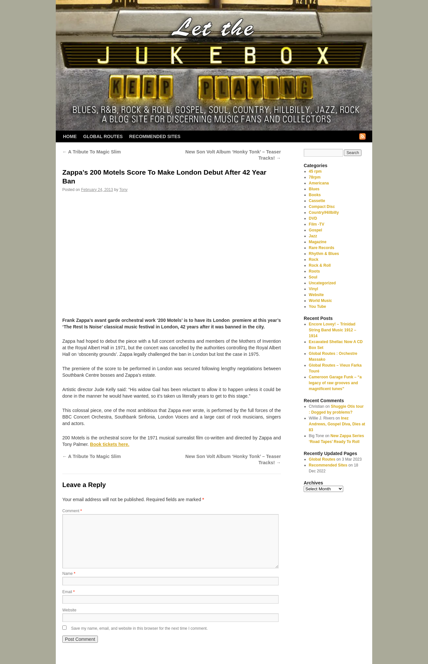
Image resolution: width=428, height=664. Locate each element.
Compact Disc (322, 206)
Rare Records (321, 247)
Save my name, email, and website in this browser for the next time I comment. (139, 628)
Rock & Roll (320, 265)
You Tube (317, 306)
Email (68, 592)
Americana (319, 183)
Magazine (318, 242)
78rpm (315, 177)
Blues (314, 189)
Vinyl (313, 289)
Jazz (313, 236)
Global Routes (103, 136)
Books (315, 195)
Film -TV (316, 224)
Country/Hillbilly (324, 212)
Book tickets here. (110, 444)
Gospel (315, 230)
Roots (314, 271)
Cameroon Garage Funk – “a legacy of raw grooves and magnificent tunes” (335, 383)
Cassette (317, 200)
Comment (72, 511)
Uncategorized (322, 283)
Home (70, 136)
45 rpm (315, 171)
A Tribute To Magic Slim (91, 151)
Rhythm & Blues (324, 253)
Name (68, 573)
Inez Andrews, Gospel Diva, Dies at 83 (337, 424)
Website (69, 610)
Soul (313, 277)
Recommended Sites (154, 136)
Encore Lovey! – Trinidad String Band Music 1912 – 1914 (332, 330)
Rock (313, 259)
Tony (123, 189)
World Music (320, 300)
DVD (313, 218)
